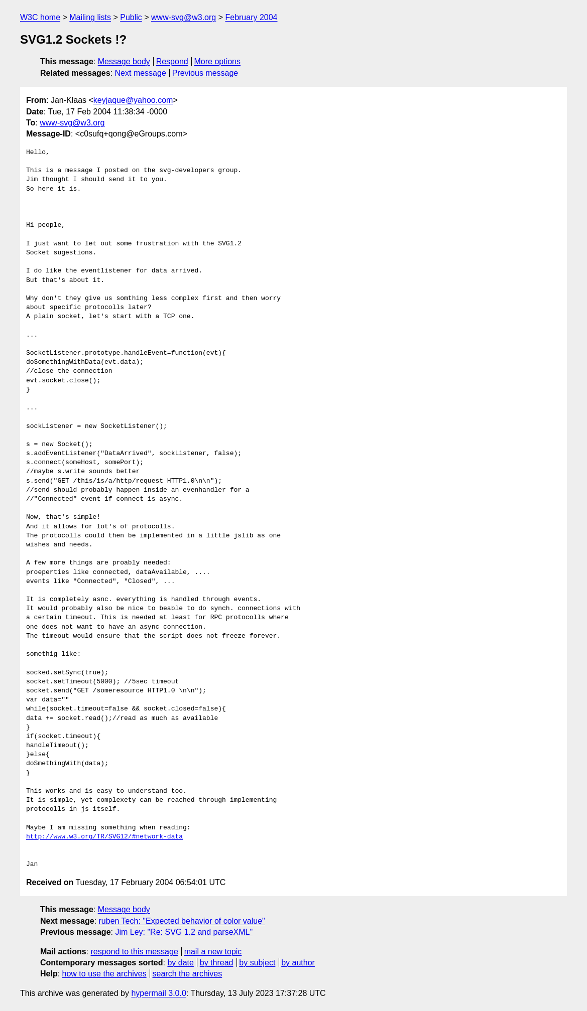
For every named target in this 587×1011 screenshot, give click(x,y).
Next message (140, 73)
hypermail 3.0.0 (158, 993)
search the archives (187, 973)
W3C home (40, 17)
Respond (172, 61)
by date (180, 962)
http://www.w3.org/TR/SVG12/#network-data (104, 836)
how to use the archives (104, 973)
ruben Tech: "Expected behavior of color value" (182, 921)
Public (131, 17)
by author (298, 962)
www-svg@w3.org (183, 17)
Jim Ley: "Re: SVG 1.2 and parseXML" (184, 932)
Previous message (205, 73)
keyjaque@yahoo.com (133, 100)
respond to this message (134, 951)
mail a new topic (213, 951)
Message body (124, 61)
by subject (257, 962)
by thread (216, 962)
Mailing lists (90, 17)
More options (217, 61)
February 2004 (251, 17)
